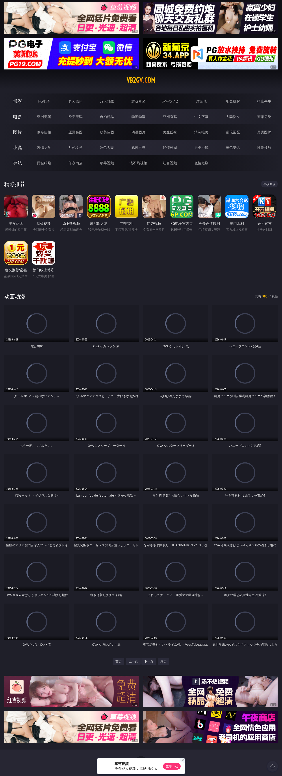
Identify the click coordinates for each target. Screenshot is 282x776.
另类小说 (201, 147)
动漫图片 (138, 132)
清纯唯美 (201, 132)
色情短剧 (201, 163)
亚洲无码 (44, 116)
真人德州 (76, 101)
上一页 (133, 661)
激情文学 (44, 147)
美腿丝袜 (170, 132)
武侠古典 (138, 147)
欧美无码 (76, 116)
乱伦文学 (76, 147)
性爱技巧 (264, 147)
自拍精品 (107, 116)
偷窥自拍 (44, 132)
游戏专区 (138, 101)
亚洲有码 (170, 116)
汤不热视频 (138, 163)
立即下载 (172, 766)
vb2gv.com (140, 80)
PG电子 (44, 101)
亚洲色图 (76, 132)
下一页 (148, 661)
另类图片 (264, 132)
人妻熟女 (233, 116)
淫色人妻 (107, 147)
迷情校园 (170, 147)
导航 (17, 163)
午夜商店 (76, 163)
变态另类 (264, 116)
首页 (118, 661)
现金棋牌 (233, 101)
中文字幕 (201, 116)
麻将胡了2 (170, 101)
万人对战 (107, 101)
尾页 (163, 661)
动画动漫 (138, 116)
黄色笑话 (233, 147)
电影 (17, 117)
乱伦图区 (233, 132)
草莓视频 (107, 163)
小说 (17, 147)
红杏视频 (170, 163)
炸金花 (201, 101)
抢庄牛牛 (264, 101)
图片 (17, 132)
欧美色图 (107, 132)
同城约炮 (44, 163)
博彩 (17, 101)
